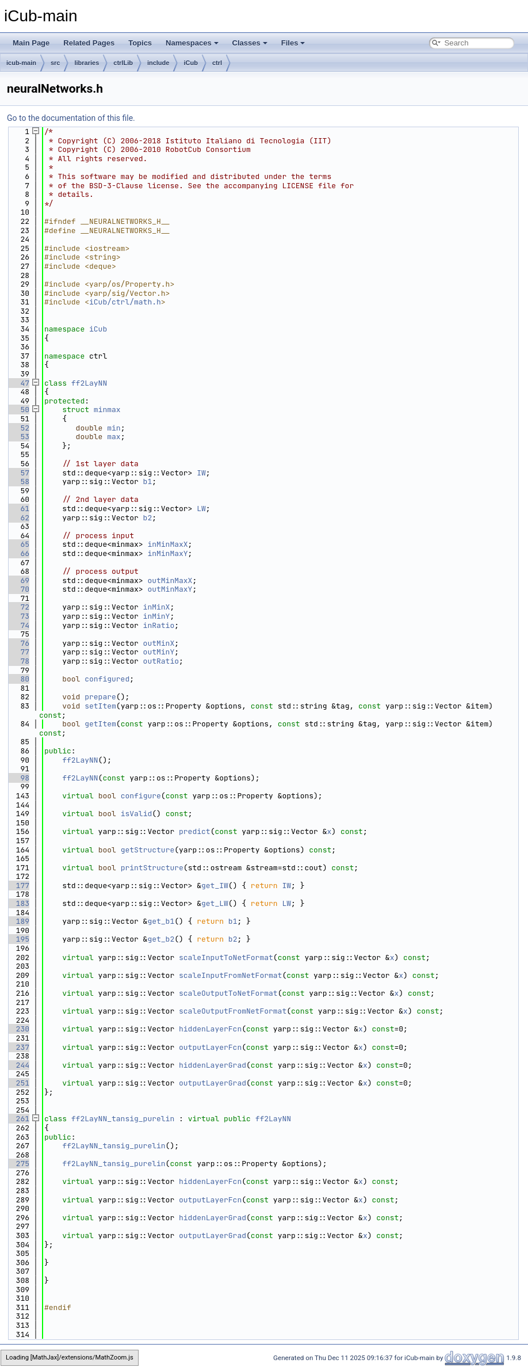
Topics (140, 43)
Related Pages (88, 43)
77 (18, 652)
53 (18, 436)
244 (18, 1065)
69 (18, 580)
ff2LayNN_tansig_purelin (122, 1119)
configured (107, 679)
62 (18, 518)
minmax (107, 409)
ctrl (217, 62)
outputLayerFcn (210, 1047)
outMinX (159, 643)
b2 (147, 518)
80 (18, 679)
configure (141, 796)
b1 (147, 481)
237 (18, 1047)
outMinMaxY (169, 589)
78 (18, 661)
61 (18, 508)
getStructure (148, 850)
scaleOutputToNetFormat (228, 993)
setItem (100, 706)
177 (18, 885)
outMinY (159, 652)
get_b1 (160, 921)
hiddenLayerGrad (212, 1065)
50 (18, 409)
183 (18, 903)
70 (18, 589)
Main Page (31, 43)
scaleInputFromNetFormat (230, 975)
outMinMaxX (169, 580)
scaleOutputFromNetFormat (232, 1011)
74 (18, 625)
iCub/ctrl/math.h (125, 302)
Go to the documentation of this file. (71, 118)
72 (18, 607)
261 (18, 1119)
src (55, 62)
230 (18, 1029)
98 (18, 778)
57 (18, 473)
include (158, 62)
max (113, 436)
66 (18, 553)
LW (201, 508)
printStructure (152, 868)
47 (18, 383)
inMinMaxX (167, 544)
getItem (100, 724)
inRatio (159, 625)
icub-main (21, 62)
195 (18, 939)
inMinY (156, 616)
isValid (136, 813)
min (113, 428)
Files (293, 43)
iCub (190, 62)
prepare (100, 697)
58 (18, 481)
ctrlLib (123, 62)
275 (18, 1163)
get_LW (214, 903)
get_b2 (160, 939)
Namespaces (192, 43)
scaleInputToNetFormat (226, 957)
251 (18, 1083)
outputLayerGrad (212, 1083)
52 (18, 428)
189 (18, 921)
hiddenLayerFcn (210, 1029)
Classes (249, 43)
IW (201, 473)
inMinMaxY (167, 553)
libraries (86, 62)
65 (18, 544)
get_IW (214, 885)
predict (195, 831)
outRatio (161, 661)
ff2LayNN (89, 383)
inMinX (156, 607)
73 (18, 616)
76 (18, 643)
